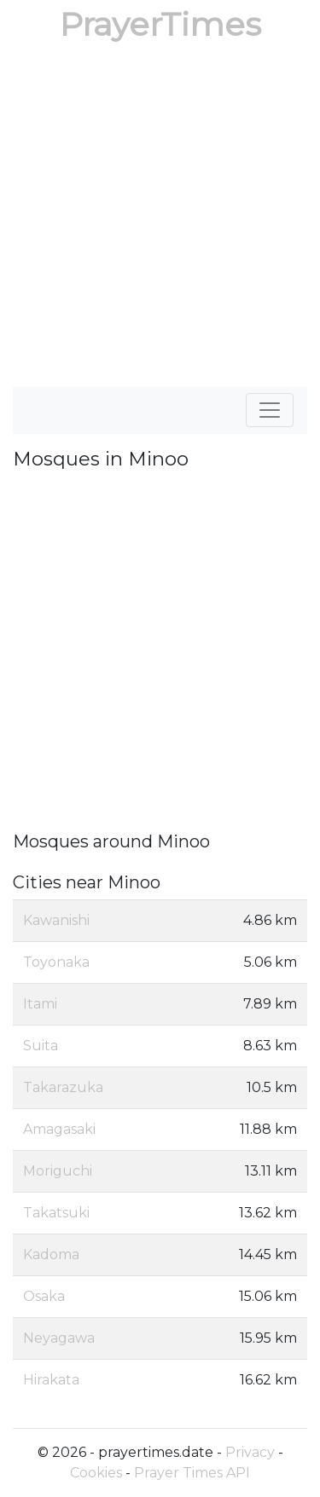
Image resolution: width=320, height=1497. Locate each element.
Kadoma (51, 1254)
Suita (40, 1045)
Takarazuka (63, 1087)
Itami (40, 1004)
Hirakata (51, 1380)
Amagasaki (59, 1129)
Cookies (96, 1473)
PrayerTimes (160, 24)
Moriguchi (57, 1171)
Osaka (44, 1296)
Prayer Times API (192, 1473)
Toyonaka (56, 962)
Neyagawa (59, 1338)
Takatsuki (56, 1213)
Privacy (250, 1452)
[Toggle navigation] (270, 410)
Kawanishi (56, 920)
